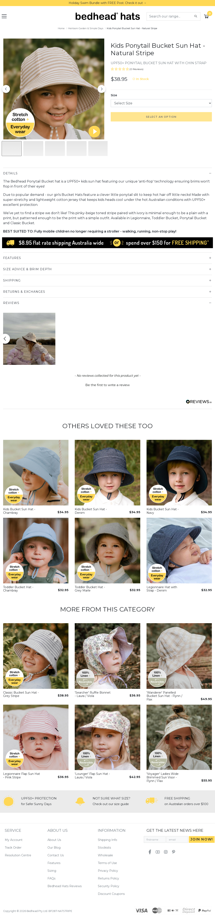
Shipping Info (107, 840)
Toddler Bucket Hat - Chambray (18, 589)
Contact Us (55, 855)
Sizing (51, 871)
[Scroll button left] (5, 339)
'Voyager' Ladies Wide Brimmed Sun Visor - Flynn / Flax (163, 777)
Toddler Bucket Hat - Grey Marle (90, 589)
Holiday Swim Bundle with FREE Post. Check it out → (108, 3)
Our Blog (54, 847)
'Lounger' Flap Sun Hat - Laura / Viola (92, 775)
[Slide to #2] (55, 148)
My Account (13, 840)
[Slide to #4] (98, 148)
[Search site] (195, 16)
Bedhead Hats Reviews (64, 886)
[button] (161, 69)
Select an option (161, 116)
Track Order (13, 847)
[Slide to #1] (12, 148)
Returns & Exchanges (24, 292)
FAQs (51, 878)
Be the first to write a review (107, 385)
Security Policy (108, 886)
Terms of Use (107, 863)
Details (10, 173)
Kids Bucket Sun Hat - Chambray (19, 511)
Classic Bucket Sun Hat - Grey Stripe (21, 694)
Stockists (104, 847)
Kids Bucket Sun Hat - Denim (91, 511)
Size (114, 95)
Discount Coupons (111, 894)
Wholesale (105, 855)
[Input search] (169, 16)
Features (12, 258)
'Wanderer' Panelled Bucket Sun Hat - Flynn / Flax (164, 696)
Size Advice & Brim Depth (27, 269)
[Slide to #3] (77, 148)
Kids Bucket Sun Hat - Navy (163, 511)
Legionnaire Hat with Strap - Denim (162, 589)
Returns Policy (108, 878)
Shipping (12, 280)
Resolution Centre (18, 855)
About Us (54, 840)
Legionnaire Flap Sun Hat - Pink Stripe (21, 775)
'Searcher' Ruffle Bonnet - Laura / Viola (93, 694)
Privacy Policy (108, 871)
